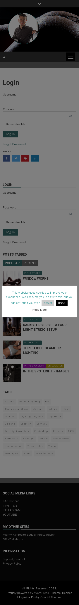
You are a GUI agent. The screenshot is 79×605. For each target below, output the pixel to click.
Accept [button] (48, 305)
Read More (39, 312)
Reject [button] (61, 305)
